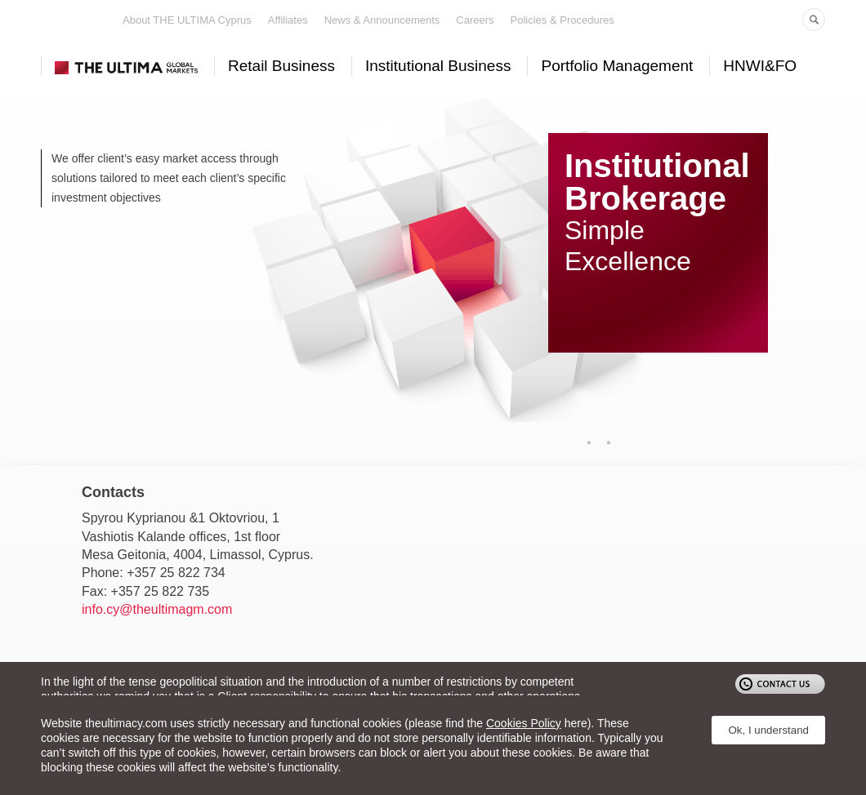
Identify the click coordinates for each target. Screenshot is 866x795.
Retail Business (281, 65)
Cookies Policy (523, 723)
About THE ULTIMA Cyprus (187, 20)
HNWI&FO (760, 65)
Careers (474, 20)
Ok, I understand (768, 730)
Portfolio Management (617, 65)
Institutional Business (438, 65)
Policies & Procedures (562, 20)
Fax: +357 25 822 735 (145, 591)
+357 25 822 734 (176, 573)
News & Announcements (382, 20)
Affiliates (288, 20)
